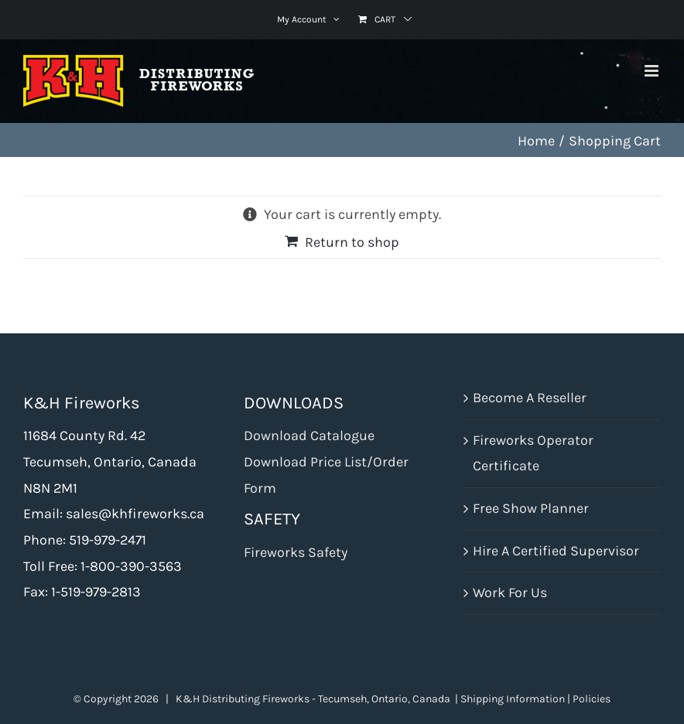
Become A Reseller (530, 397)
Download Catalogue (309, 435)
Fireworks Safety (295, 552)
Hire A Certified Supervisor (556, 550)
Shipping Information (512, 698)
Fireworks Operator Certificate (533, 453)
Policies (591, 698)
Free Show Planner (531, 508)
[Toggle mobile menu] (653, 71)
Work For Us (510, 592)
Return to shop (352, 242)
